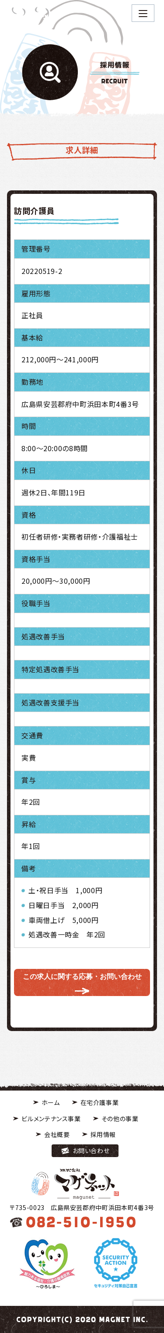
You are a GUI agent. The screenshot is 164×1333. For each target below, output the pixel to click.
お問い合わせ (91, 1150)
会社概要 (57, 1134)
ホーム (51, 1102)
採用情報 (103, 1134)
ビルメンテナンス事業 (50, 1118)
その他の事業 (120, 1118)
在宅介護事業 (99, 1102)
